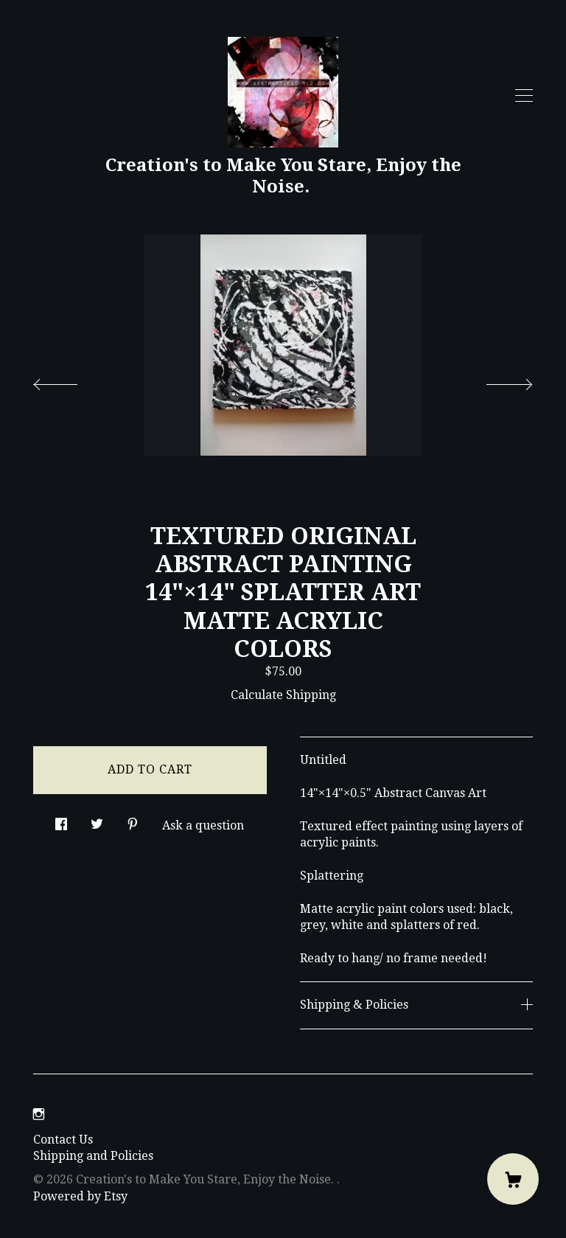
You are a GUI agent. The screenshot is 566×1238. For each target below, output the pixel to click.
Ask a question (203, 825)
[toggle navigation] (524, 95)
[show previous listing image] (70, 380)
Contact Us (63, 1140)
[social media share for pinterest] (133, 821)
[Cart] (513, 1179)
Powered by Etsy (80, 1196)
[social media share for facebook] (61, 821)
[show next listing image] (496, 380)
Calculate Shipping (283, 695)
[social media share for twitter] (97, 821)
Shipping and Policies (93, 1156)
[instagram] (38, 1115)
